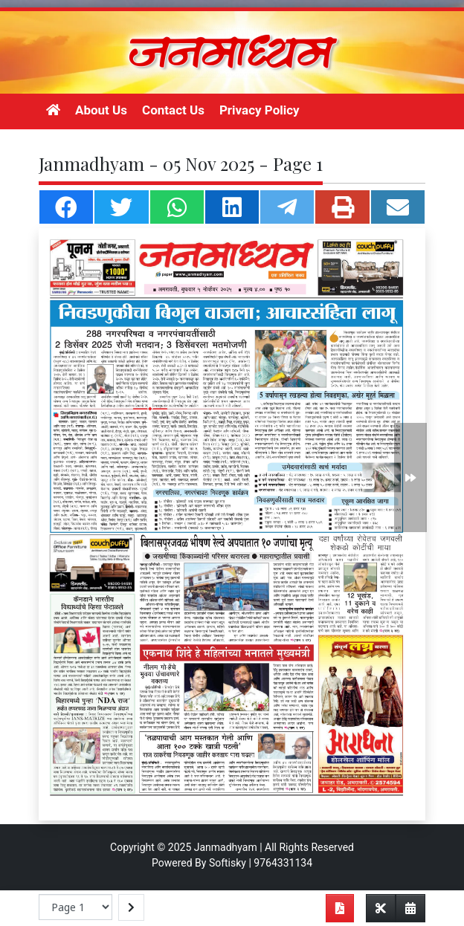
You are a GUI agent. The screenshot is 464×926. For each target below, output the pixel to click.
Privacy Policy (259, 110)
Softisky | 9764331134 (260, 863)
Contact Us (173, 110)
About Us (101, 110)
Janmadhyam (225, 847)
